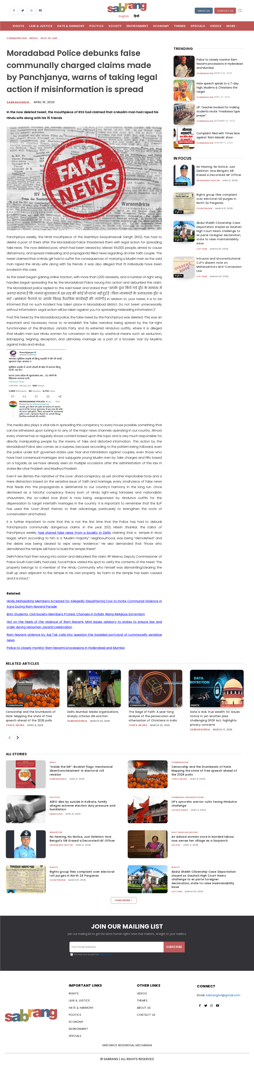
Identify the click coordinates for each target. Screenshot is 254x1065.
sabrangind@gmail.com (223, 995)
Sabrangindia (18, 102)
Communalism (17, 38)
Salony (175, 845)
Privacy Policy (105, 954)
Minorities (180, 183)
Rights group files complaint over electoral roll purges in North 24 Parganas (217, 199)
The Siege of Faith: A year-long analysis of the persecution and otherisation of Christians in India (153, 716)
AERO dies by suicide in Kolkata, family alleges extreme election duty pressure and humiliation (83, 805)
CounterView (205, 208)
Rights (178, 211)
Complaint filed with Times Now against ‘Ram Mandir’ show (218, 135)
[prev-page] (9, 737)
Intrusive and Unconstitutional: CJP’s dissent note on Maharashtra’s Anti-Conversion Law (219, 265)
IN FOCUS (182, 158)
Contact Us (225, 10)
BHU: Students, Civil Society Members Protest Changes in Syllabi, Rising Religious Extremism (76, 614)
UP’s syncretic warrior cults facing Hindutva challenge (204, 804)
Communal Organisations (187, 797)
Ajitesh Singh (179, 810)
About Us (204, 10)
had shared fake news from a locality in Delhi (74, 532)
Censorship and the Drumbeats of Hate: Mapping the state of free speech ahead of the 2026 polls (31, 716)
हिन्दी (136, 16)
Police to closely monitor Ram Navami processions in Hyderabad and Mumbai (220, 64)
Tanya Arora (15, 725)
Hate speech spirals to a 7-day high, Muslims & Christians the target (218, 88)
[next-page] (17, 737)
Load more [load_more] (123, 900)
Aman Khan (56, 813)
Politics (55, 797)
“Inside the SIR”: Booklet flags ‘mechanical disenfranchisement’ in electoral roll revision (81, 770)
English (124, 16)
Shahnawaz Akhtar (208, 180)
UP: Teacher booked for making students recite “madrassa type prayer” (218, 111)
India (53, 762)
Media (34, 38)
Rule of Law (49, 38)
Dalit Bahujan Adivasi (184, 832)
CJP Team (202, 248)
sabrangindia (77, 721)
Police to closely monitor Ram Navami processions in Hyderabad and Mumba (66, 648)
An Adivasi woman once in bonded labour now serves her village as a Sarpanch (202, 839)
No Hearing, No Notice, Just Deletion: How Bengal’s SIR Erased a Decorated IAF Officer (219, 171)
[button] (239, 10)
